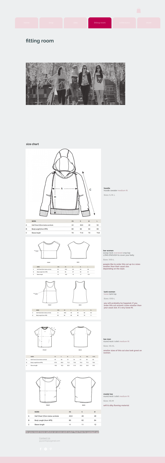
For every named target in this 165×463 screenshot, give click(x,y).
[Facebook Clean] (40, 449)
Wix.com (98, 460)
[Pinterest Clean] (50, 449)
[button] (139, 10)
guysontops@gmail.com (49, 441)
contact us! (93, 432)
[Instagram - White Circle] (45, 449)
